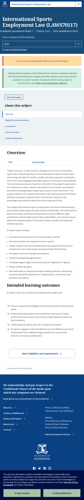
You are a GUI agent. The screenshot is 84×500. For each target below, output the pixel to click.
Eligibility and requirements (17, 120)
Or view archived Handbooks (14, 49)
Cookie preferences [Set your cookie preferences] (62, 493)
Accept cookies (22, 493)
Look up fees (38, 162)
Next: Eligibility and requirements (40, 353)
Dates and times (12, 132)
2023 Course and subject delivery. (52, 83)
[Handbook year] (42, 44)
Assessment (10, 126)
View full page (14, 97)
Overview (9, 114)
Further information (13, 138)
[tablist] (46, 4)
